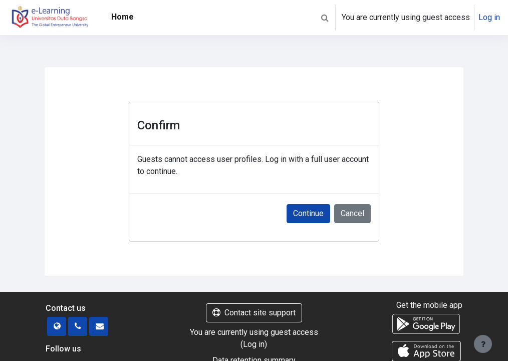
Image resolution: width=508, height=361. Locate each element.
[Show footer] (483, 344)
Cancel (352, 213)
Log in (489, 17)
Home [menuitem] (122, 17)
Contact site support (254, 312)
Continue (308, 213)
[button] (324, 17)
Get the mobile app (429, 305)
